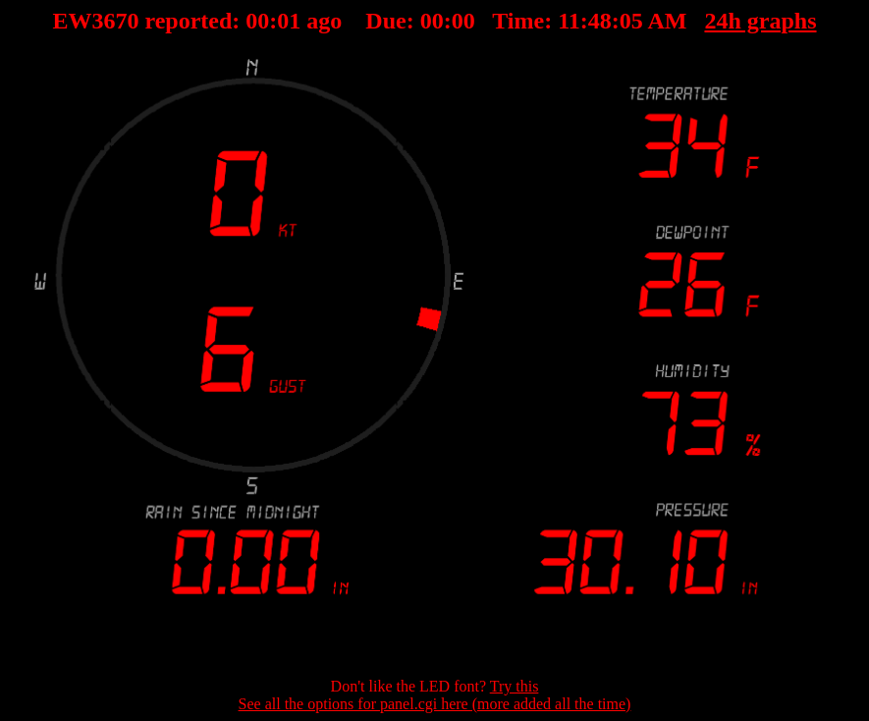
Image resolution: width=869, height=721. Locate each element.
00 (322, 20)
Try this (514, 686)
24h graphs (696, 20)
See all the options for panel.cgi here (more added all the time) (435, 703)
